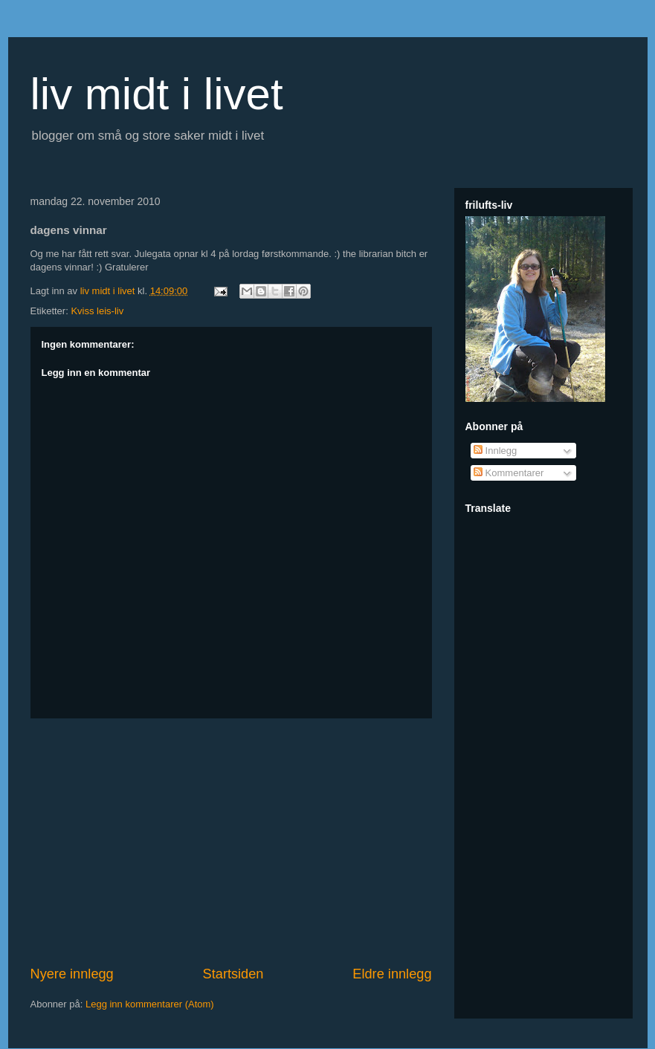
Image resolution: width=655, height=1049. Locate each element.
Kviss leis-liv (97, 310)
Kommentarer (508, 472)
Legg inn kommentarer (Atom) (149, 1004)
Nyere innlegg (72, 974)
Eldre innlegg (391, 974)
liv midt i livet (156, 94)
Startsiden (233, 974)
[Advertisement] (231, 842)
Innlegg (495, 450)
